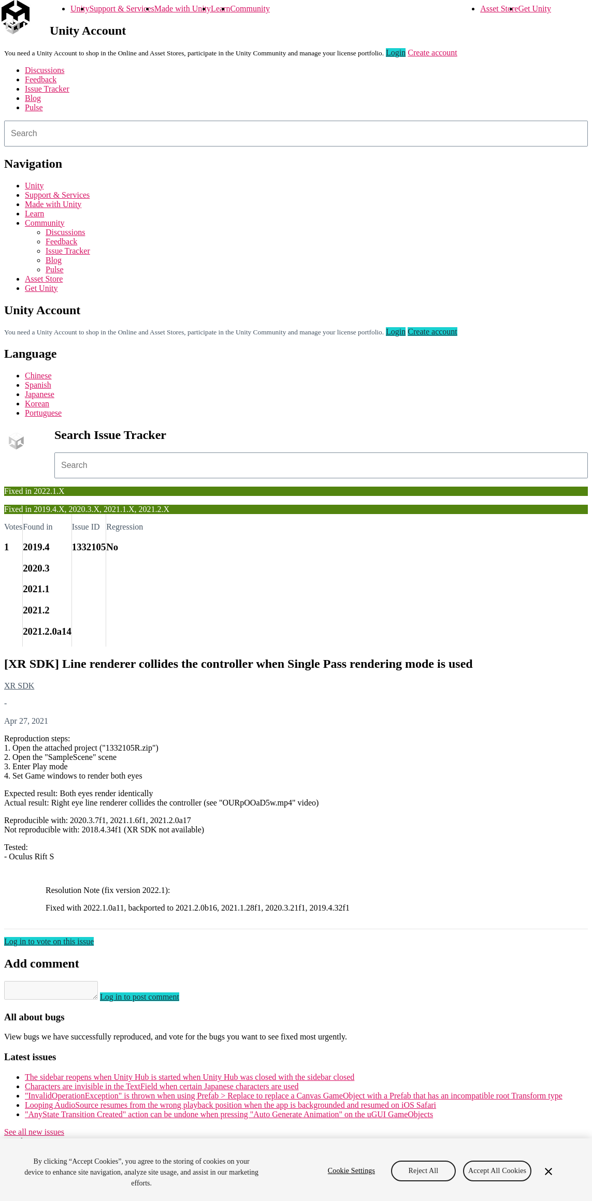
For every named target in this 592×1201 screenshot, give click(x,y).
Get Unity (534, 8)
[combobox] (296, 133)
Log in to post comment (150, 999)
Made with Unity (182, 8)
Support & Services (121, 8)
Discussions (44, 70)
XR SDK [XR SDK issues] (19, 685)
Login (396, 52)
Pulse (34, 107)
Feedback (40, 79)
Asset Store (499, 8)
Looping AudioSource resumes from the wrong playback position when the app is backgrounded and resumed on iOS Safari (230, 1108)
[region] (296, 1169)
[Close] (548, 1171)
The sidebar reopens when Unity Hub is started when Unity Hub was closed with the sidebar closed (189, 1080)
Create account (432, 52)
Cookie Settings (351, 1171)
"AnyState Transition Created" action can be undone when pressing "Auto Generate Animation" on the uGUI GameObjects (229, 1117)
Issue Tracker (47, 88)
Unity (79, 8)
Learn (220, 8)
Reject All (424, 1171)
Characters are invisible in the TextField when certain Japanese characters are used (162, 1089)
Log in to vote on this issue (49, 941)
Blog (33, 98)
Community (249, 8)
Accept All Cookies (497, 1171)
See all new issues (34, 1135)
